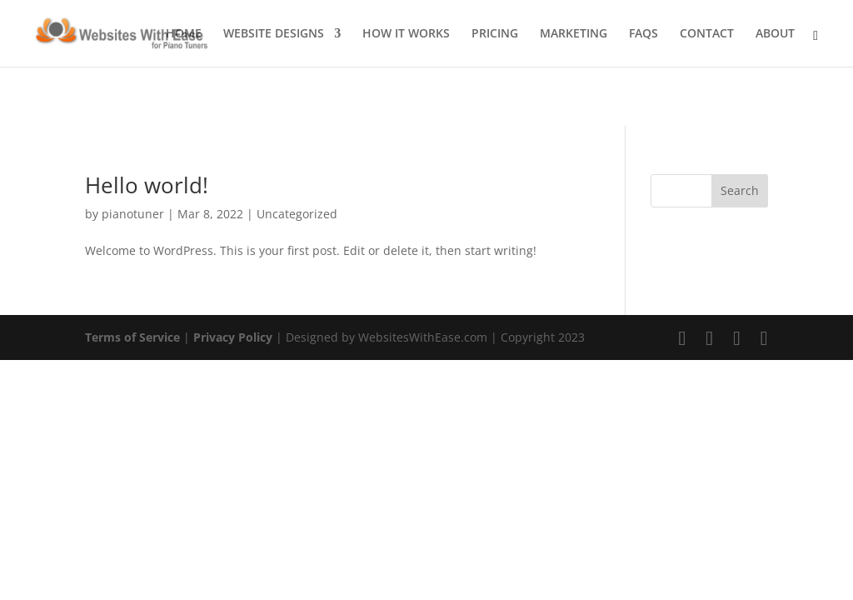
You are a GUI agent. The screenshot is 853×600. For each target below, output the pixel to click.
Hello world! (146, 185)
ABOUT (775, 34)
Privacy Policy (232, 337)
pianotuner (133, 214)
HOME (184, 34)
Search (740, 190)
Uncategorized (297, 214)
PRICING (494, 34)
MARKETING (573, 34)
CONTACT (707, 34)
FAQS (643, 34)
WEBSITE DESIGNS (273, 34)
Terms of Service (132, 337)
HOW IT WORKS (406, 34)
